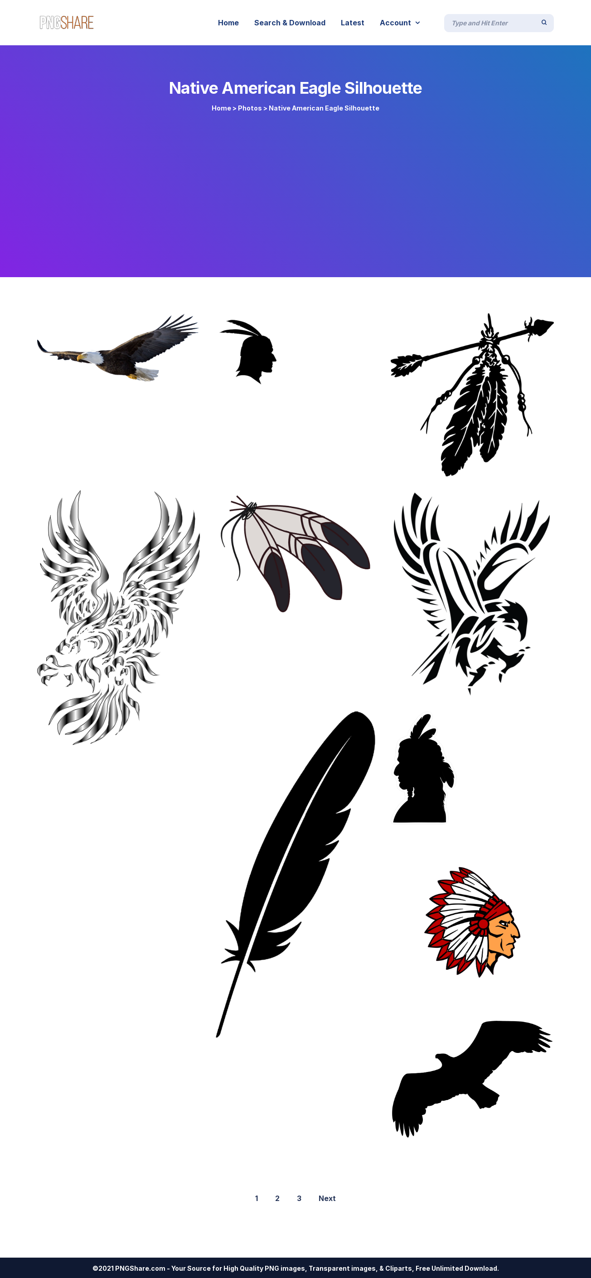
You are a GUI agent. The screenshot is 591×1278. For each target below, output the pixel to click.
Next (327, 1198)
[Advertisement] (295, 191)
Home (221, 108)
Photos (250, 108)
